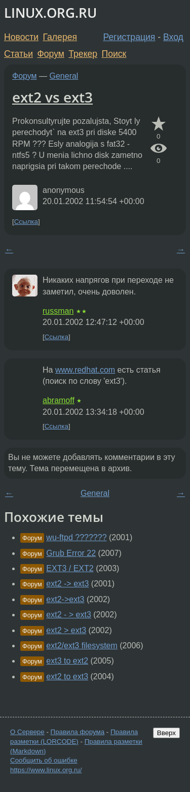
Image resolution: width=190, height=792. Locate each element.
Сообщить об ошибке (44, 760)
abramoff (58, 400)
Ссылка (26, 221)
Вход (173, 37)
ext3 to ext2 (67, 660)
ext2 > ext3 (66, 630)
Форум (50, 54)
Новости (21, 37)
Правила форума (78, 732)
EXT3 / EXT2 (69, 568)
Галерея (60, 37)
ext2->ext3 (65, 599)
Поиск (114, 54)
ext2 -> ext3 (67, 583)
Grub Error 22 (71, 553)
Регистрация (129, 37)
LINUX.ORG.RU (50, 13)
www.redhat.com (85, 370)
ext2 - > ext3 (68, 614)
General (64, 76)
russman (58, 311)
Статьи (18, 54)
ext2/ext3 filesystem (82, 645)
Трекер (82, 54)
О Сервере (27, 732)
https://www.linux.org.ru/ (46, 770)
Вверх (166, 733)
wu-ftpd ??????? (76, 537)
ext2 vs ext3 (52, 97)
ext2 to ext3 (67, 676)
